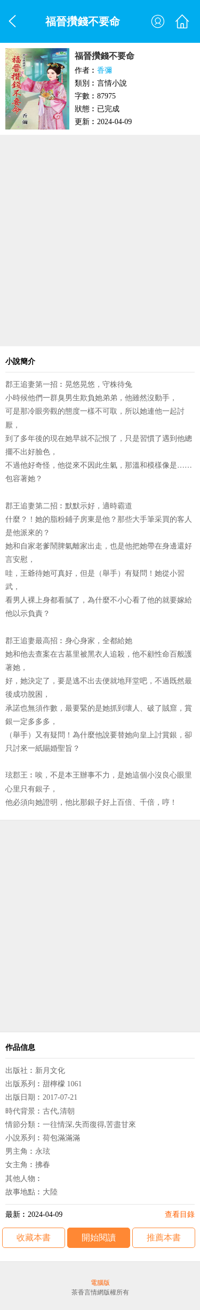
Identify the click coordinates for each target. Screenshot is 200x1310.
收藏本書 (34, 1237)
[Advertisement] (100, 240)
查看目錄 (180, 1214)
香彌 (104, 70)
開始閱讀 (99, 1237)
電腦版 (100, 1282)
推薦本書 (164, 1237)
